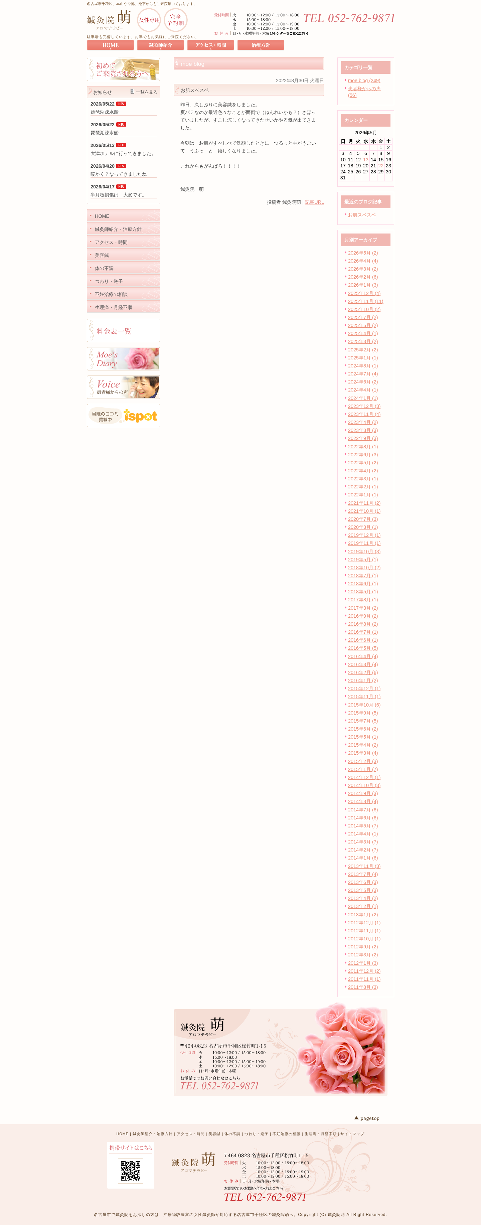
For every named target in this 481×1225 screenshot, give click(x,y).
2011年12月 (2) (364, 971)
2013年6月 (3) (363, 882)
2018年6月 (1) (363, 583)
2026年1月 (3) (363, 285)
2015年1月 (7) (363, 769)
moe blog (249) (364, 80)
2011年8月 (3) (363, 987)
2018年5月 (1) (363, 591)
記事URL (314, 202)
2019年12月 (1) (364, 535)
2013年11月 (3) (364, 866)
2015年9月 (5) (363, 713)
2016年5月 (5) (363, 648)
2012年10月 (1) (364, 938)
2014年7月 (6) (363, 809)
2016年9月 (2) (363, 616)
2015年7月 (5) (363, 721)
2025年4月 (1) (363, 333)
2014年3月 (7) (363, 842)
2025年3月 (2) (363, 341)
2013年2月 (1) (363, 906)
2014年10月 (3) (364, 785)
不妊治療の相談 (287, 1134)
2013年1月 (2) (363, 914)
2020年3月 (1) (363, 527)
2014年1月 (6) (363, 858)
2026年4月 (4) (363, 261)
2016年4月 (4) (363, 656)
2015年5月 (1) (363, 737)
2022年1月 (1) (363, 494)
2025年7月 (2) (363, 317)
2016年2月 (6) (363, 672)
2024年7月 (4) (363, 373)
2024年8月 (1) (363, 365)
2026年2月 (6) (363, 277)
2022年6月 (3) (363, 454)
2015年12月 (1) (364, 688)
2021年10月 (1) (364, 511)
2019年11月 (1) (364, 543)
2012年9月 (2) (363, 946)
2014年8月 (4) (363, 801)
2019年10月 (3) (364, 551)
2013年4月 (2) (363, 898)
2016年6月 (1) (363, 640)
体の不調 (232, 1134)
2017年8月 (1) (363, 599)
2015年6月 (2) (363, 729)
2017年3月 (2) (363, 608)
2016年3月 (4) (363, 664)
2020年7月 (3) (363, 519)
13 (365, 159)
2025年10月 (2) (364, 309)
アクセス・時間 (191, 1134)
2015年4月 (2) (363, 745)
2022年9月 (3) (363, 438)
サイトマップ (352, 1134)
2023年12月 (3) (364, 406)
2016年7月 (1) (363, 632)
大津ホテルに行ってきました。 (123, 153)
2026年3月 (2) (363, 269)
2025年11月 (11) (365, 301)
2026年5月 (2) (363, 253)
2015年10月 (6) (364, 705)
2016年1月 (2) (363, 680)
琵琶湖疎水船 (105, 112)
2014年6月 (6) (363, 817)
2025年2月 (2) (363, 349)
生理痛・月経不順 (321, 1134)
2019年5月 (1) (363, 559)
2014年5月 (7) (363, 825)
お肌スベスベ (362, 214)
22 (380, 165)
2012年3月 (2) (363, 954)
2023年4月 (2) (363, 422)
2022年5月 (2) (363, 462)
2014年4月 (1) (363, 833)
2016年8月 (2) (363, 624)
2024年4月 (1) (363, 390)
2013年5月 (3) (363, 890)
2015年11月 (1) (364, 696)
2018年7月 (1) (363, 575)
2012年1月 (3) (363, 963)
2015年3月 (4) (363, 753)
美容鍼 (214, 1134)
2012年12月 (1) (364, 922)
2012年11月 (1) (364, 930)
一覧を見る (147, 92)
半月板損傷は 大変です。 (119, 194)
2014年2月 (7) (363, 850)
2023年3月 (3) (363, 430)
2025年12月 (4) (364, 293)
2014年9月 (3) (363, 793)
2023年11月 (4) (364, 414)
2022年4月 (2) (363, 470)
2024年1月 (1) (363, 398)
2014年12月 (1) (364, 777)
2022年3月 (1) (363, 478)
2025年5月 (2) (363, 325)
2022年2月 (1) (363, 486)
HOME (123, 1134)
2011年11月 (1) (364, 979)
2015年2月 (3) (363, 761)
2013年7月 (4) (363, 874)
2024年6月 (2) (363, 382)
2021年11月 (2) (364, 503)
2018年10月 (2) (364, 567)
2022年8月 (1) (363, 446)
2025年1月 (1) (363, 357)
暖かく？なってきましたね (119, 174)
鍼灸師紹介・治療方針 (153, 1134)
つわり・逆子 (257, 1134)
